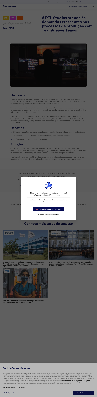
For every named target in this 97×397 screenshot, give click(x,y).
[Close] (74, 179)
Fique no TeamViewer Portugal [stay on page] (48, 214)
